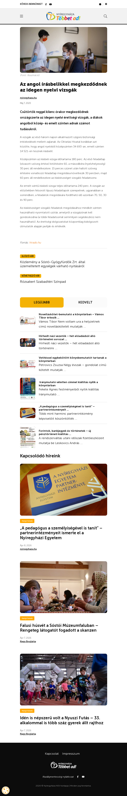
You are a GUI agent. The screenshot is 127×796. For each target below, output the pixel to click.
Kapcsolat (52, 754)
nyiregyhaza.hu (28, 98)
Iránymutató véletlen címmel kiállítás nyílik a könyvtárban (68, 383)
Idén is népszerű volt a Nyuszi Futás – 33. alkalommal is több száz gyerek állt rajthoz (61, 720)
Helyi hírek (27, 521)
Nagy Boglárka (28, 641)
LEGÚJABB (42, 302)
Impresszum (71, 754)
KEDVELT (85, 302)
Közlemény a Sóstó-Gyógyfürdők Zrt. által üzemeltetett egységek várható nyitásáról (52, 264)
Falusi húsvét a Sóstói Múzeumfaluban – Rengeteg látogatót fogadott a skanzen (59, 628)
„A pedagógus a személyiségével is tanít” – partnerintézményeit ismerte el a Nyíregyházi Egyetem (61, 533)
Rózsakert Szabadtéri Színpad (43, 282)
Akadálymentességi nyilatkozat (58, 776)
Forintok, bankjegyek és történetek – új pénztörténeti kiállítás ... (65, 432)
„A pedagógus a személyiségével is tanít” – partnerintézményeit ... (67, 408)
